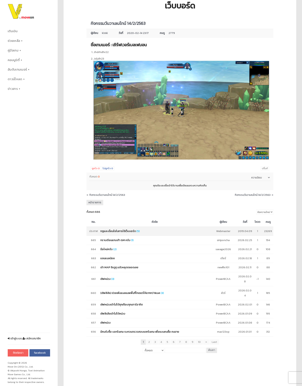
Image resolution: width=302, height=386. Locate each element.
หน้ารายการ (94, 202)
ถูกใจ (96, 168)
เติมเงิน (13, 31)
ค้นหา (211, 350)
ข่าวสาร (13, 89)
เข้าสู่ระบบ (15, 338)
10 (199, 342)
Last (214, 342)
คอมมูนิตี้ (14, 60)
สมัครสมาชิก (32, 338)
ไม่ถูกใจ (108, 168)
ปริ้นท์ (265, 168)
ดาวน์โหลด (15, 79)
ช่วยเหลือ (14, 41)
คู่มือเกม (13, 50)
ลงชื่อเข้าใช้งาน (170, 185)
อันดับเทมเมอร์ (17, 69)
